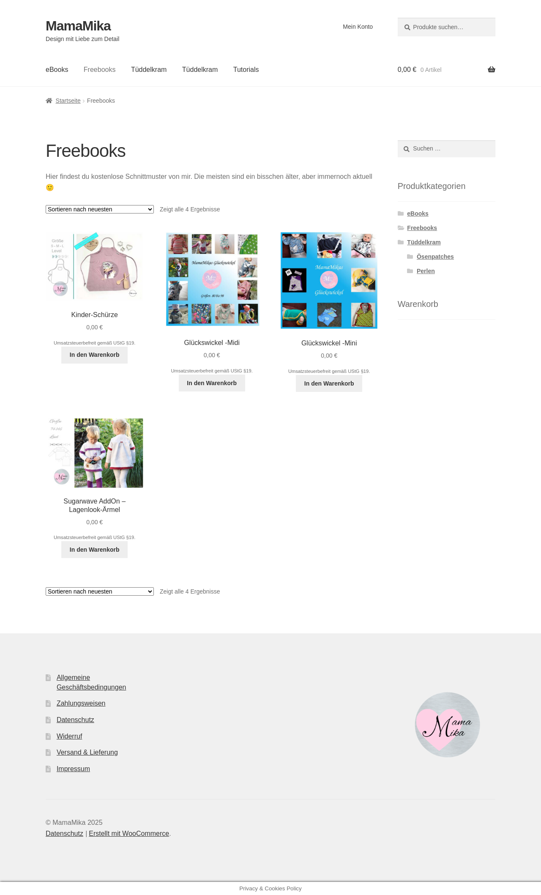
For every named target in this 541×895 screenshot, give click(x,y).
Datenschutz (75, 719)
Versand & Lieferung (87, 752)
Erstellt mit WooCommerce (129, 833)
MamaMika (78, 25)
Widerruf (69, 736)
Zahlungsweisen (81, 703)
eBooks (57, 69)
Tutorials (246, 69)
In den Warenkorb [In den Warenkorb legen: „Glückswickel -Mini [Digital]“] (329, 383)
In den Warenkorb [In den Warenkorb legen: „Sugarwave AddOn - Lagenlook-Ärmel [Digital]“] (95, 549)
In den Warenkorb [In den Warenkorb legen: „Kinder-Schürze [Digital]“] (95, 354)
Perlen (426, 271)
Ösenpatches (435, 256)
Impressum (73, 768)
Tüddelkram (149, 69)
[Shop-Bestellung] (100, 209)
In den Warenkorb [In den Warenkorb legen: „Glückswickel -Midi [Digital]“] (212, 383)
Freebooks (100, 69)
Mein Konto (358, 26)
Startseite (68, 100)
